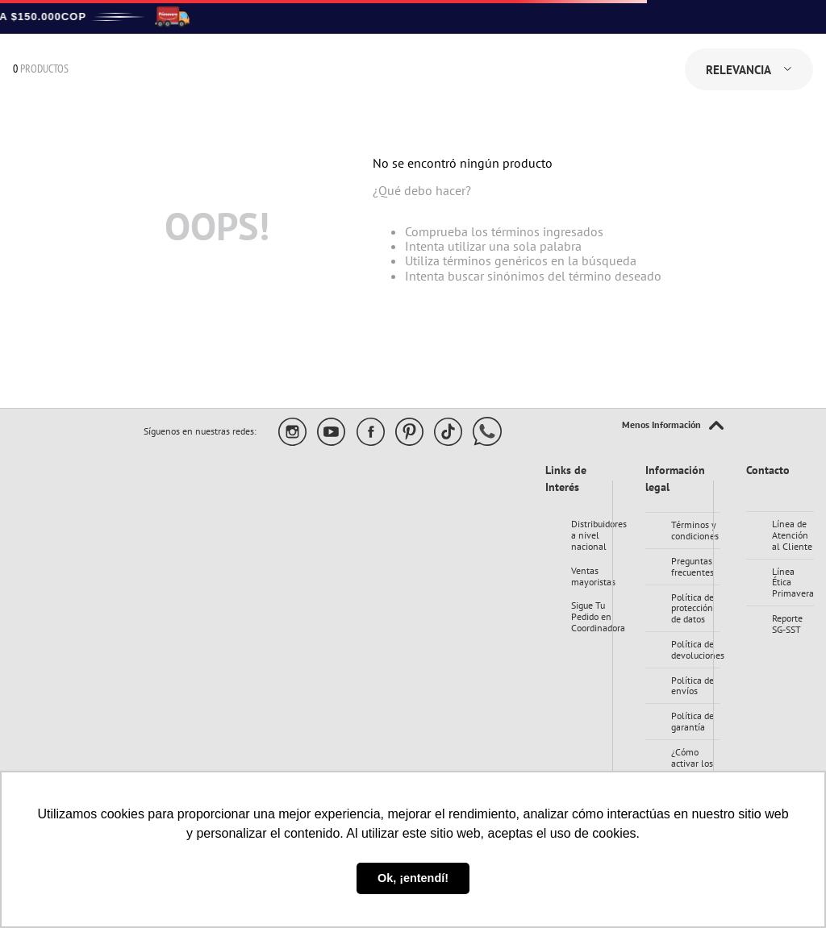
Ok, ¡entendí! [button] (413, 878)
